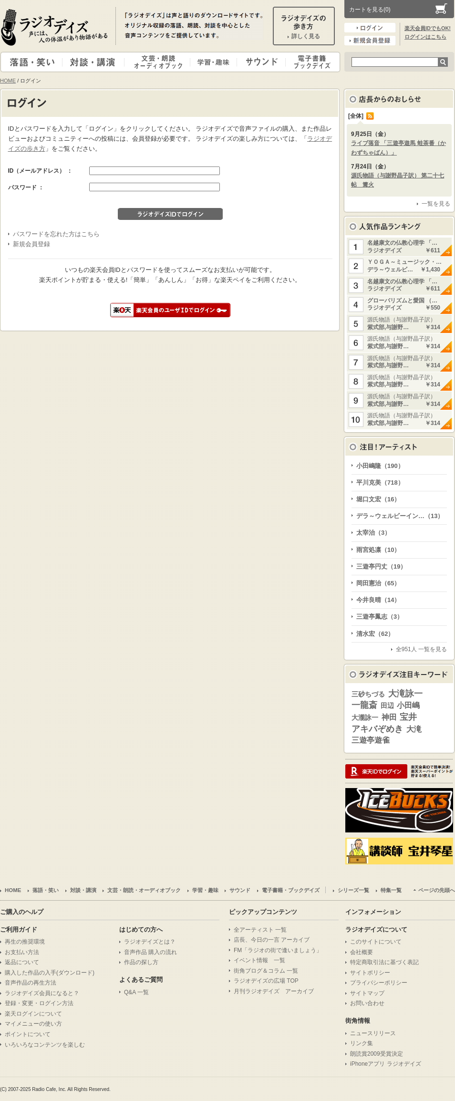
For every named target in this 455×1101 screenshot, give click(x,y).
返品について (22, 962)
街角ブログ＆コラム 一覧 (266, 970)
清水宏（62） (375, 633)
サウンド (259, 62)
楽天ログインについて (33, 1013)
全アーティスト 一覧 (260, 929)
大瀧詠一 (365, 717)
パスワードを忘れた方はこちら (56, 234)
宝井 (408, 717)
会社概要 (361, 952)
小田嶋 (408, 705)
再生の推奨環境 (25, 941)
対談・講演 (94, 62)
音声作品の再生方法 (30, 982)
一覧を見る (436, 203)
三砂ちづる (368, 694)
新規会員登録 (369, 40)
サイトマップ (367, 993)
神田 (389, 717)
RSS (370, 116)
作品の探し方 (141, 962)
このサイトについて (376, 941)
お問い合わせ (367, 1003)
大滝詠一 (405, 693)
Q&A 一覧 (136, 992)
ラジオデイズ (56, 27)
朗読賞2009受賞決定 (376, 1053)
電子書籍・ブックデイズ (311, 62)
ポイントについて (28, 1034)
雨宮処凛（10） (378, 549)
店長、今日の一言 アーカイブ (272, 939)
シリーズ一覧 (353, 890)
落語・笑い (31, 62)
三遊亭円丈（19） (381, 566)
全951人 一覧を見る (421, 649)
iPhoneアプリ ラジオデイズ (385, 1063)
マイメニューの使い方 (33, 1023)
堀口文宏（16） (378, 499)
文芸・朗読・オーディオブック (161, 62)
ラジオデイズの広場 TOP (266, 980)
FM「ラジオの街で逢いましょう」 (278, 950)
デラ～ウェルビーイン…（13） (400, 515)
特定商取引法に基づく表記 (384, 962)
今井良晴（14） (378, 599)
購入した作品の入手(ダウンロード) (49, 972)
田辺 (387, 705)
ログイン (369, 27)
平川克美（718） (380, 482)
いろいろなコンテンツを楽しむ (45, 1044)
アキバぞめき (377, 729)
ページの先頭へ (436, 890)
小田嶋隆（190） (380, 465)
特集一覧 (391, 890)
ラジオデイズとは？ (150, 941)
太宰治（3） (373, 532)
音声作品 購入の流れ (150, 952)
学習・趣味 (214, 62)
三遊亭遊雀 (371, 740)
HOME (8, 80)
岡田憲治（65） (378, 583)
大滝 (414, 729)
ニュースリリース (373, 1033)
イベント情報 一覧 (259, 960)
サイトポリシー (370, 972)
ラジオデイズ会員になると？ (42, 993)
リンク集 (361, 1043)
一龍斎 (364, 705)
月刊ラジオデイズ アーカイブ (274, 991)
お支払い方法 (22, 952)
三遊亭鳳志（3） (379, 616)
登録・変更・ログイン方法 (39, 1003)
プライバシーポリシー (378, 982)
